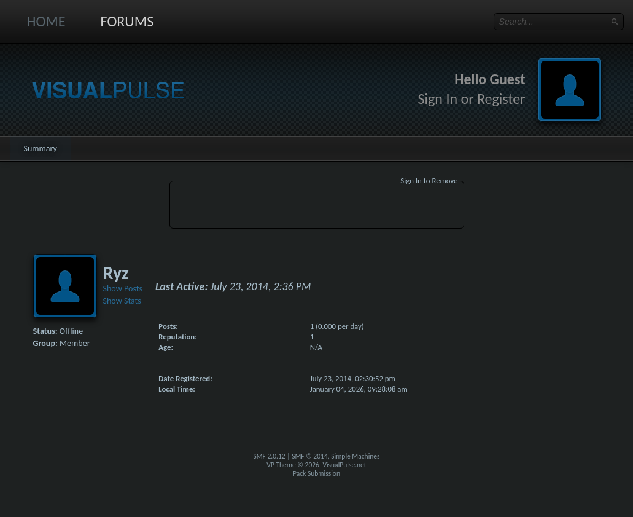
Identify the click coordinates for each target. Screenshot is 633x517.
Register (501, 99)
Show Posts (122, 288)
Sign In (438, 99)
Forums (127, 21)
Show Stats (122, 301)
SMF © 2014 (310, 456)
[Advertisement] (316, 206)
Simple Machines (355, 456)
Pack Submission (316, 473)
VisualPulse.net (344, 464)
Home (46, 21)
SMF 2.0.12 (269, 456)
